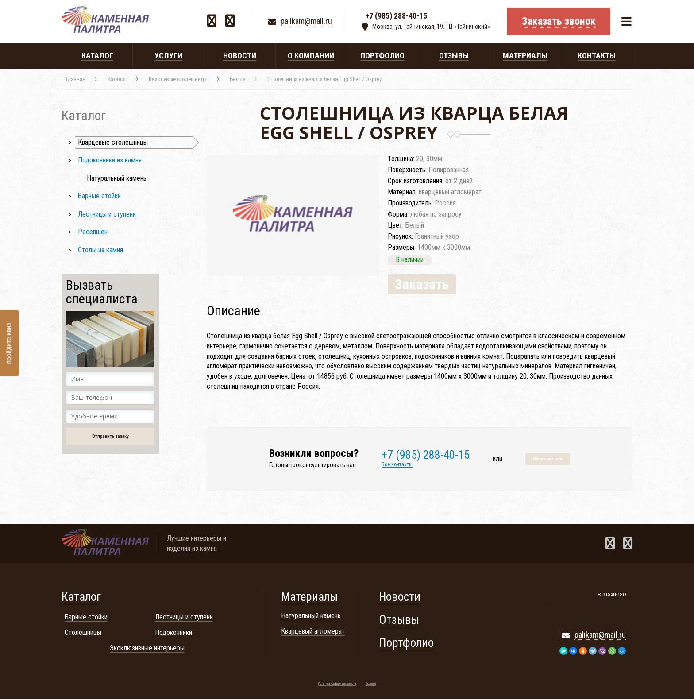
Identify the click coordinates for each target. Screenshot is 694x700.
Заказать (423, 284)
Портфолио (406, 644)
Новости (399, 598)
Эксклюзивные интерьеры (147, 648)
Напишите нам (548, 459)
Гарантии (371, 684)
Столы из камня (100, 250)
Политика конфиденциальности (337, 684)
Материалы (309, 598)
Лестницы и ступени (107, 214)
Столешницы (83, 633)
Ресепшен (93, 232)
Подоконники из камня (110, 160)
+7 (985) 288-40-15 (396, 16)
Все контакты (397, 465)
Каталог (81, 598)
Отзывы (399, 621)
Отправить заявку (110, 436)
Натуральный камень (117, 178)
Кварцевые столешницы (113, 142)
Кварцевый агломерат (313, 632)
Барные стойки (99, 196)
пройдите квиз (8, 343)
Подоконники (173, 633)
